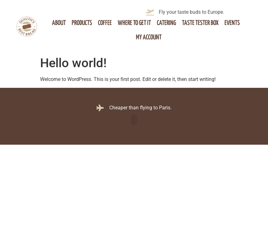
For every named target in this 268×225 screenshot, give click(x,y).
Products (82, 23)
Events (232, 23)
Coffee (105, 23)
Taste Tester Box (200, 23)
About (59, 23)
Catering (166, 23)
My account (149, 37)
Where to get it (134, 23)
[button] (134, 120)
